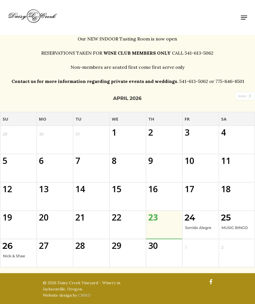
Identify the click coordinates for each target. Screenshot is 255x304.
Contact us (24, 81)
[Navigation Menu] (244, 17)
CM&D (84, 295)
